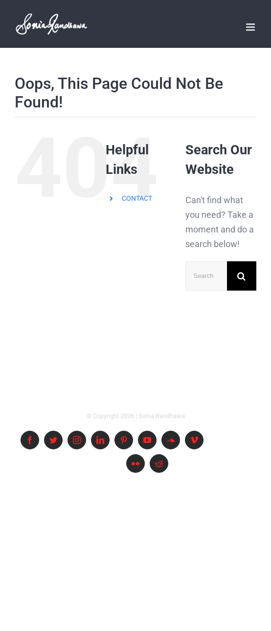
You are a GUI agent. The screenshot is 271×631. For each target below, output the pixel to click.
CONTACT (137, 198)
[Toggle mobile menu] (251, 27)
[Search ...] (206, 276)
